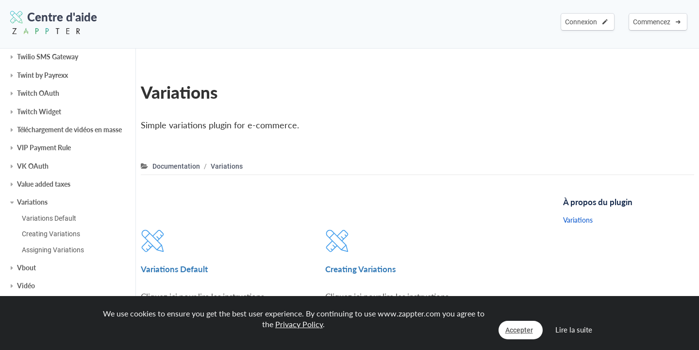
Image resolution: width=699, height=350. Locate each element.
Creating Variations (51, 234)
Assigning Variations (53, 250)
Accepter (519, 330)
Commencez (657, 22)
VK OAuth (33, 166)
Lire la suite (573, 329)
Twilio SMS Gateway (47, 56)
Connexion (586, 22)
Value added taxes (43, 184)
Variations (32, 202)
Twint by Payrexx (42, 75)
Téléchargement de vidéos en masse (69, 129)
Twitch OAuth (38, 93)
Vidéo (26, 285)
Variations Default (49, 218)
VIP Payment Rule (44, 147)
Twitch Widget (39, 111)
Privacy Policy (299, 324)
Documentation (176, 166)
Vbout (26, 267)
